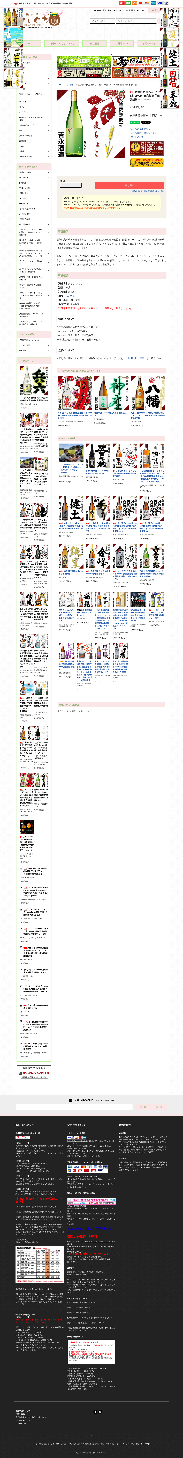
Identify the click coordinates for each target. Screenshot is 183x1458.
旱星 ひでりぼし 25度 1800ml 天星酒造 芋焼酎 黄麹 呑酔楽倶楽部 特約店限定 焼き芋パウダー (102, 666)
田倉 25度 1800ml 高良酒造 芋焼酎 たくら (35, 1006)
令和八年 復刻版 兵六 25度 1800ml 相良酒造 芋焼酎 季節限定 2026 (34, 399)
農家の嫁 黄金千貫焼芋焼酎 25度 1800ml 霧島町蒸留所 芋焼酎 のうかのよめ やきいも (26, 749)
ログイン (143, 10)
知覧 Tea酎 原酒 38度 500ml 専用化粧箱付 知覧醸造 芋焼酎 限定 (41, 703)
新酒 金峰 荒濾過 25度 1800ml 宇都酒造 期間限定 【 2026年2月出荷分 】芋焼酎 (27, 568)
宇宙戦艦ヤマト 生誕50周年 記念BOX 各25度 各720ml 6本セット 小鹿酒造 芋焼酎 (138, 615)
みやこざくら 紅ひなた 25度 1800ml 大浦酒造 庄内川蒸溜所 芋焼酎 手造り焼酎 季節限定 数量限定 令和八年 (27, 798)
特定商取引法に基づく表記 (154, 191)
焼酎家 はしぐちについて (62, 43)
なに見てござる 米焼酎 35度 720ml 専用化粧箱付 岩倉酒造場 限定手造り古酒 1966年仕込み (125, 575)
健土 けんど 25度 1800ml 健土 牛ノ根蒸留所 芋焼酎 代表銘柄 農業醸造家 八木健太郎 (71, 526)
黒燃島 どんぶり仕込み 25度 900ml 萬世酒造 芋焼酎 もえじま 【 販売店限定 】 (41, 614)
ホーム (29, 43)
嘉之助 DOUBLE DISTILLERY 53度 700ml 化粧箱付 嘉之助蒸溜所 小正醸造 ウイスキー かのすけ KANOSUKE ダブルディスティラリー (120, 619)
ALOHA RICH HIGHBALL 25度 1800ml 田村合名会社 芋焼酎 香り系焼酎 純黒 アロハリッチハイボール (35, 892)
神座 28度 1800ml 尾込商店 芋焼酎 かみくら (111, 414)
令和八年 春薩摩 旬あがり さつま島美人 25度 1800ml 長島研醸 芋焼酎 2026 (41, 434)
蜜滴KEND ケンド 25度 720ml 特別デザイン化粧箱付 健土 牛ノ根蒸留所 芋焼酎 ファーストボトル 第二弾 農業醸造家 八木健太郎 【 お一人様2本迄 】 (84, 670)
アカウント (120, 10)
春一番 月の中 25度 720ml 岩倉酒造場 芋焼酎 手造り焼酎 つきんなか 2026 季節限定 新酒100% (152, 527)
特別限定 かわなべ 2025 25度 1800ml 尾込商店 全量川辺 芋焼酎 (27, 524)
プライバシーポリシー (114, 1444)
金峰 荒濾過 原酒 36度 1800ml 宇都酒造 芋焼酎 (98, 572)
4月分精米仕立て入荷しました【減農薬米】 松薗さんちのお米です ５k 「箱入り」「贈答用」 (71, 468)
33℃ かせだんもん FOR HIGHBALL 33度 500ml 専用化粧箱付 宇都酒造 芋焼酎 (66, 615)
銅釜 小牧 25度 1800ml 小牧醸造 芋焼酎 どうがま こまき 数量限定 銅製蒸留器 (35, 871)
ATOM (148, 1444)
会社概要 (94, 43)
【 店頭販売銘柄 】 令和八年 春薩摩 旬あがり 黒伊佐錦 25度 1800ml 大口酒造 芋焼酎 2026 (27, 436)
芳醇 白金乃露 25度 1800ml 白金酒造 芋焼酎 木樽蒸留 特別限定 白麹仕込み (152, 573)
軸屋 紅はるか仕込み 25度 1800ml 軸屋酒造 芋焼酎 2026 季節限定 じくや (27, 614)
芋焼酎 (70, 85)
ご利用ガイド (121, 43)
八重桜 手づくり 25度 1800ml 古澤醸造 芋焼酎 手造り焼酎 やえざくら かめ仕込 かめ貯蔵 (98, 527)
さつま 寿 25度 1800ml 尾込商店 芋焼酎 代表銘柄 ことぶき (35, 971)
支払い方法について (46, 1444)
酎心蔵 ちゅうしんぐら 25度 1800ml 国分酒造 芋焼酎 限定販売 (124, 473)
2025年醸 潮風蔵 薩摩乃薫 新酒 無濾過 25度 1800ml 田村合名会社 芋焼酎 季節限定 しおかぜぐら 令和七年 (27, 659)
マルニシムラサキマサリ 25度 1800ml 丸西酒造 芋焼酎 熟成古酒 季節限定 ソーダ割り (35, 931)
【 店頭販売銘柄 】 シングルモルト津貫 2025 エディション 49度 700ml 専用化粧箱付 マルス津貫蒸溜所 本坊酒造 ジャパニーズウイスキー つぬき (102, 619)
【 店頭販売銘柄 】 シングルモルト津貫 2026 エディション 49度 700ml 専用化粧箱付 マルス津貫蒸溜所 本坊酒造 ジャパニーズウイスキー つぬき (152, 476)
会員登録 (132, 10)
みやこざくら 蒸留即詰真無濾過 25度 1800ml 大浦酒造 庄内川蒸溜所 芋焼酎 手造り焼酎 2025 (75, 415)
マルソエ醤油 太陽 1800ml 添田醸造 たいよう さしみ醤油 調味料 (35, 1046)
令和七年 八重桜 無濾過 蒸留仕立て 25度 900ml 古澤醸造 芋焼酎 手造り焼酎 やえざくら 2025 (120, 666)
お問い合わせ (149, 43)
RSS (143, 1444)
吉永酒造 (70, 296)
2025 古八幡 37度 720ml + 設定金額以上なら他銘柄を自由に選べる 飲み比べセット (41, 480)
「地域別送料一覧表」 (135, 358)
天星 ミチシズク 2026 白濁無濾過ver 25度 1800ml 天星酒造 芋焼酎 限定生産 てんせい (41, 657)
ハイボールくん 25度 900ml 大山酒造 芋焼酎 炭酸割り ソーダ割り (156, 614)
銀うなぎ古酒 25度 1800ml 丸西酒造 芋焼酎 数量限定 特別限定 (40, 525)
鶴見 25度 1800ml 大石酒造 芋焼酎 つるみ (84, 612)
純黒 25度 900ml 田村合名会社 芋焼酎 (71, 572)
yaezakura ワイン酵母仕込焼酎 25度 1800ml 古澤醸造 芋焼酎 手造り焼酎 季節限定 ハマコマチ (27, 843)
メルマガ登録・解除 (103, 10)
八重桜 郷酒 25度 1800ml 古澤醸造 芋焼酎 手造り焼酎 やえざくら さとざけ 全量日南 (26, 704)
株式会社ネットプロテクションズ (98, 1241)
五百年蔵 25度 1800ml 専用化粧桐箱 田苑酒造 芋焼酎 (97, 472)
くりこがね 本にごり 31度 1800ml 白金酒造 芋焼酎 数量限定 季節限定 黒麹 (35, 912)
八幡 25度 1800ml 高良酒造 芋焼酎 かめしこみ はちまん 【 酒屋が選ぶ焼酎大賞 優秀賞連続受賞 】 (148, 415)
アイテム (157, 10)
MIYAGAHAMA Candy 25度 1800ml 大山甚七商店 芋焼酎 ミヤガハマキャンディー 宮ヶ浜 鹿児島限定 (41, 750)
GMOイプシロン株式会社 (77, 1141)
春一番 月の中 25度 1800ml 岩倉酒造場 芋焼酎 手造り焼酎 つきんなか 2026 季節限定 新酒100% (125, 527)
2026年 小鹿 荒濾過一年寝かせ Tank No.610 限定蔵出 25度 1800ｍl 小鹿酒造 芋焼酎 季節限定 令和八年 (41, 570)
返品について (137, 191)
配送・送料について (63, 1444)
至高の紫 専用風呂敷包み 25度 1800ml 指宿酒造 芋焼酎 (66, 665)
